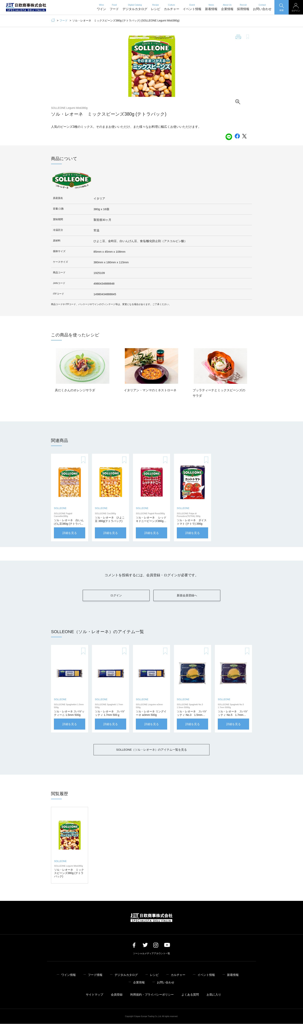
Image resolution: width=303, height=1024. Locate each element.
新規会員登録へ (187, 595)
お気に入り (214, 994)
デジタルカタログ (135, 7)
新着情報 (211, 7)
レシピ (155, 7)
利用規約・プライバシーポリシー (152, 994)
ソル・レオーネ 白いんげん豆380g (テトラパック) (69, 524)
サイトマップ (94, 994)
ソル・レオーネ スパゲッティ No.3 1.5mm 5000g (192, 715)
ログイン (116, 595)
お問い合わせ (262, 7)
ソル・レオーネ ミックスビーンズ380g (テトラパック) (69, 873)
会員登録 (117, 994)
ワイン (101, 7)
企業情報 (227, 7)
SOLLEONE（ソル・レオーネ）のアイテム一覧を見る (151, 749)
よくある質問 (190, 994)
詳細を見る (69, 533)
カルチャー (171, 7)
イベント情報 (192, 7)
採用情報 (243, 7)
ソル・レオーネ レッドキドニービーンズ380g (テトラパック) (151, 521)
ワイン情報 (68, 975)
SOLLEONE (60, 508)
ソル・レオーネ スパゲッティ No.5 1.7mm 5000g (233, 715)
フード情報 (95, 975)
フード (114, 7)
